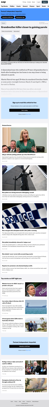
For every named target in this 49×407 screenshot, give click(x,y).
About (33, 2)
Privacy (16, 401)
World (44, 6)
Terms (12, 401)
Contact (29, 2)
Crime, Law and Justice (7, 31)
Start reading (25, 110)
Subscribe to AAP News (7, 17)
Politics (12, 6)
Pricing (24, 2)
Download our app (20, 17)
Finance (32, 6)
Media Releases (35, 401)
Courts (19, 6)
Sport (38, 6)
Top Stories (4, 6)
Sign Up (45, 2)
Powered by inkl (25, 403)
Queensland (16, 31)
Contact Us (28, 401)
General (25, 6)
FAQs (20, 401)
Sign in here (28, 114)
